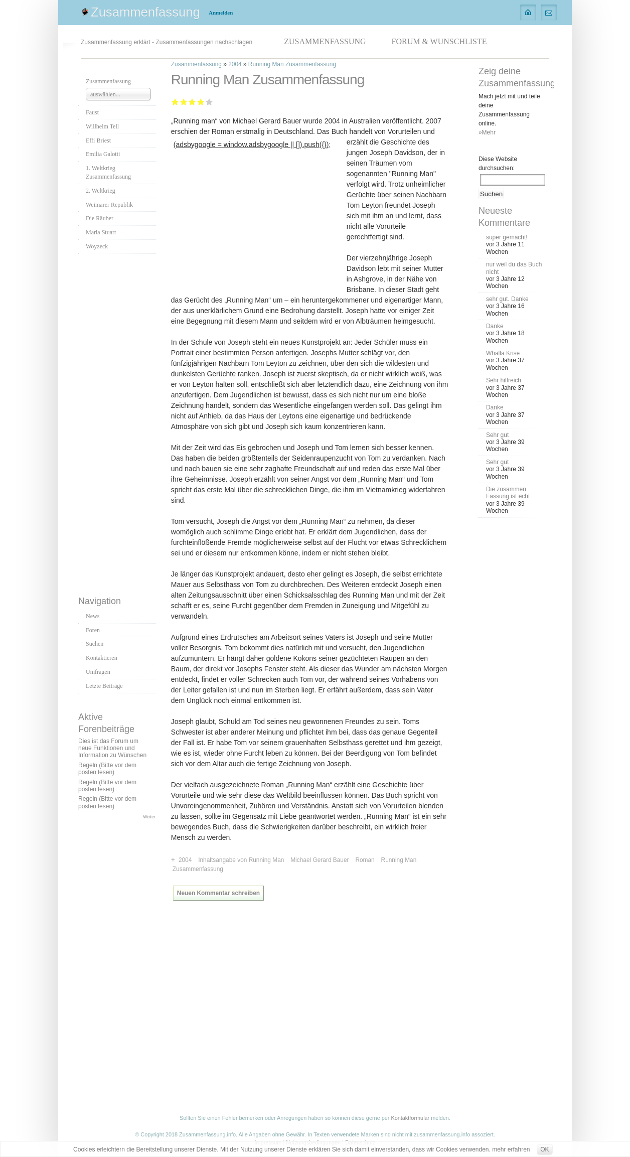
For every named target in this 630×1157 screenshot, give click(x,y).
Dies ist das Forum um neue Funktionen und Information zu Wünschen (112, 748)
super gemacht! (507, 237)
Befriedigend (192, 101)
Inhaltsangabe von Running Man (241, 859)
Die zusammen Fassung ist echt (508, 493)
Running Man (399, 859)
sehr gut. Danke (507, 299)
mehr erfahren (511, 1149)
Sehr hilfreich (503, 380)
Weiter (149, 816)
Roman (364, 859)
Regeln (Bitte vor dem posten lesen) (107, 769)
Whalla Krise (503, 353)
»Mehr (487, 132)
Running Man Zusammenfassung (292, 64)
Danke (495, 326)
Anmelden (221, 13)
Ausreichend (184, 101)
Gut (201, 101)
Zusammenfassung (145, 12)
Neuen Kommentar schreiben (218, 893)
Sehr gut (209, 101)
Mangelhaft (175, 101)
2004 (234, 64)
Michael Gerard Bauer (319, 859)
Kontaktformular (410, 1118)
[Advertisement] (118, 421)
